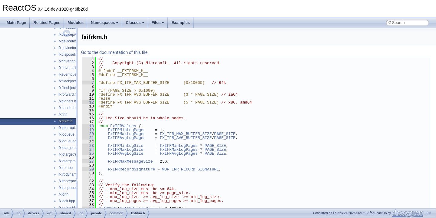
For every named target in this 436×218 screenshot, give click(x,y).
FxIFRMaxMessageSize (130, 161)
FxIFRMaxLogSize (125, 149)
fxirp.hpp (66, 168)
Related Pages (46, 22)
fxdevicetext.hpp (72, 41)
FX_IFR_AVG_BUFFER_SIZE (186, 137)
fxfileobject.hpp (71, 81)
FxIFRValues (123, 126)
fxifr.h (63, 114)
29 (88, 169)
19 (88, 130)
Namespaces (105, 22)
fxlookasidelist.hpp (73, 208)
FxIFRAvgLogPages (127, 137)
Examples (180, 22)
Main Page (16, 22)
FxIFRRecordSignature (131, 169)
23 (88, 145)
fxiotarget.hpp (70, 148)
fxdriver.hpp (68, 61)
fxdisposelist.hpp (72, 54)
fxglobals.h (67, 101)
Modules (76, 22)
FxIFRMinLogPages (127, 130)
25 (88, 153)
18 (88, 126)
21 (88, 137)
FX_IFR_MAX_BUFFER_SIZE (186, 134)
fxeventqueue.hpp (73, 74)
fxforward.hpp (70, 94)
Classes (135, 22)
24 (88, 149)
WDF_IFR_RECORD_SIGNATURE (190, 169)
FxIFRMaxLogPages (127, 134)
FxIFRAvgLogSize (125, 153)
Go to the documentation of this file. (115, 52)
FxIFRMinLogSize (125, 145)
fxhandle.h (67, 108)
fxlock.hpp (67, 201)
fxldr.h (63, 194)
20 (88, 134)
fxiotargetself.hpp (72, 161)
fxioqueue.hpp (70, 134)
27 (88, 161)
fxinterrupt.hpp (70, 128)
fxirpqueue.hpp (71, 188)
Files (158, 22)
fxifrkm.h (65, 121)
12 (88, 102)
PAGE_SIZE (224, 134)
